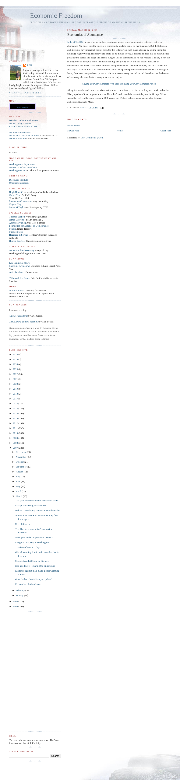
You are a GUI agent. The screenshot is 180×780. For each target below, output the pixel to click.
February (20, 590)
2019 (15, 388)
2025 (15, 359)
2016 (15, 403)
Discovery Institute (18, 179)
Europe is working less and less (30, 505)
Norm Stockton (16, 290)
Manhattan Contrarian (20, 201)
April (19, 491)
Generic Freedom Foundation (23, 167)
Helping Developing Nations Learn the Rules (37, 510)
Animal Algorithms (18, 315)
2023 (15, 369)
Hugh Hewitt (15, 192)
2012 (15, 423)
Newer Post (73, 130)
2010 (15, 433)
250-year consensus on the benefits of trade (36, 500)
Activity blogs (16, 271)
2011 (15, 428)
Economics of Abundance (28, 584)
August (20, 471)
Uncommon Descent (19, 182)
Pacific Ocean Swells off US (23, 126)
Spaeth (12, 228)
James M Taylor (17, 207)
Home (120, 130)
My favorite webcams (19, 132)
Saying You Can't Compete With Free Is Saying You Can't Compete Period (119, 83)
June (18, 481)
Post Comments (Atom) (92, 137)
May (18, 486)
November (21, 456)
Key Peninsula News (19, 262)
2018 (15, 393)
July (18, 476)
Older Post (166, 130)
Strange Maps (16, 231)
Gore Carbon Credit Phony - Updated (33, 579)
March (19, 496)
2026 (15, 354)
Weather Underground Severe (23, 120)
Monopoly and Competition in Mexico (34, 537)
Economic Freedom (56, 15)
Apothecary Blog (17, 222)
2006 (15, 601)
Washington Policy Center (22, 164)
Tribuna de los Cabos (19, 278)
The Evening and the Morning (24, 321)
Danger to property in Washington (32, 542)
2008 (15, 442)
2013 (15, 418)
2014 (15, 413)
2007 (15, 447)
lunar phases (22, 107)
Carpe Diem (15, 195)
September (21, 466)
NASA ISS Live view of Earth (24, 135)
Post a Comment (73, 125)
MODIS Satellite (17, 138)
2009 (15, 438)
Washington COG (17, 170)
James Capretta (16, 219)
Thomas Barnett (17, 216)
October (20, 461)
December (21, 452)
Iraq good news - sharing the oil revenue (35, 565)
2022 (15, 374)
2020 (15, 383)
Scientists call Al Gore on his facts (32, 560)
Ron (29, 65)
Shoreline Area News (19, 265)
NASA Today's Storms (20, 123)
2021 (15, 379)
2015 (15, 408)
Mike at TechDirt (75, 41)
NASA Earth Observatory (21, 250)
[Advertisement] (24, 672)
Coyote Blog (15, 204)
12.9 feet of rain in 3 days (27, 547)
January (20, 595)
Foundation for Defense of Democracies (29, 225)
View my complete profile (25, 93)
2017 (15, 398)
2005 (15, 606)
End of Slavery (22, 524)
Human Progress (17, 240)
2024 (15, 364)
